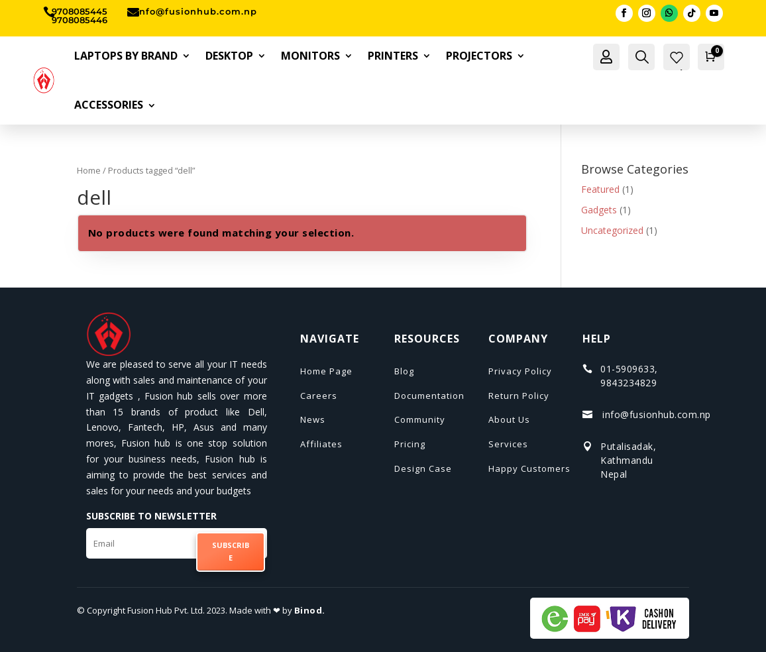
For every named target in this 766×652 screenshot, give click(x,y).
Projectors (479, 55)
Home (89, 170)
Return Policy (518, 396)
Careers (318, 396)
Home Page (326, 371)
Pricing (409, 444)
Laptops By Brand (126, 55)
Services (508, 444)
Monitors (310, 55)
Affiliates (321, 444)
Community (419, 419)
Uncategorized (612, 230)
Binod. (309, 610)
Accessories (108, 104)
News (312, 419)
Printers (393, 55)
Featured (600, 189)
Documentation (429, 396)
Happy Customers (529, 468)
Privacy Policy (520, 371)
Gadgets (599, 209)
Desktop (229, 55)
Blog (404, 371)
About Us (509, 419)
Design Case (423, 468)
